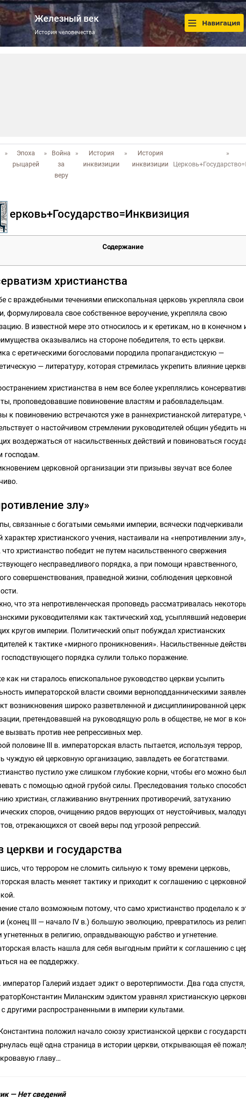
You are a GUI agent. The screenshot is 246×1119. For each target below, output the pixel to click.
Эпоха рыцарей (25, 158)
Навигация (214, 22)
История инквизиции (101, 158)
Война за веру (61, 164)
